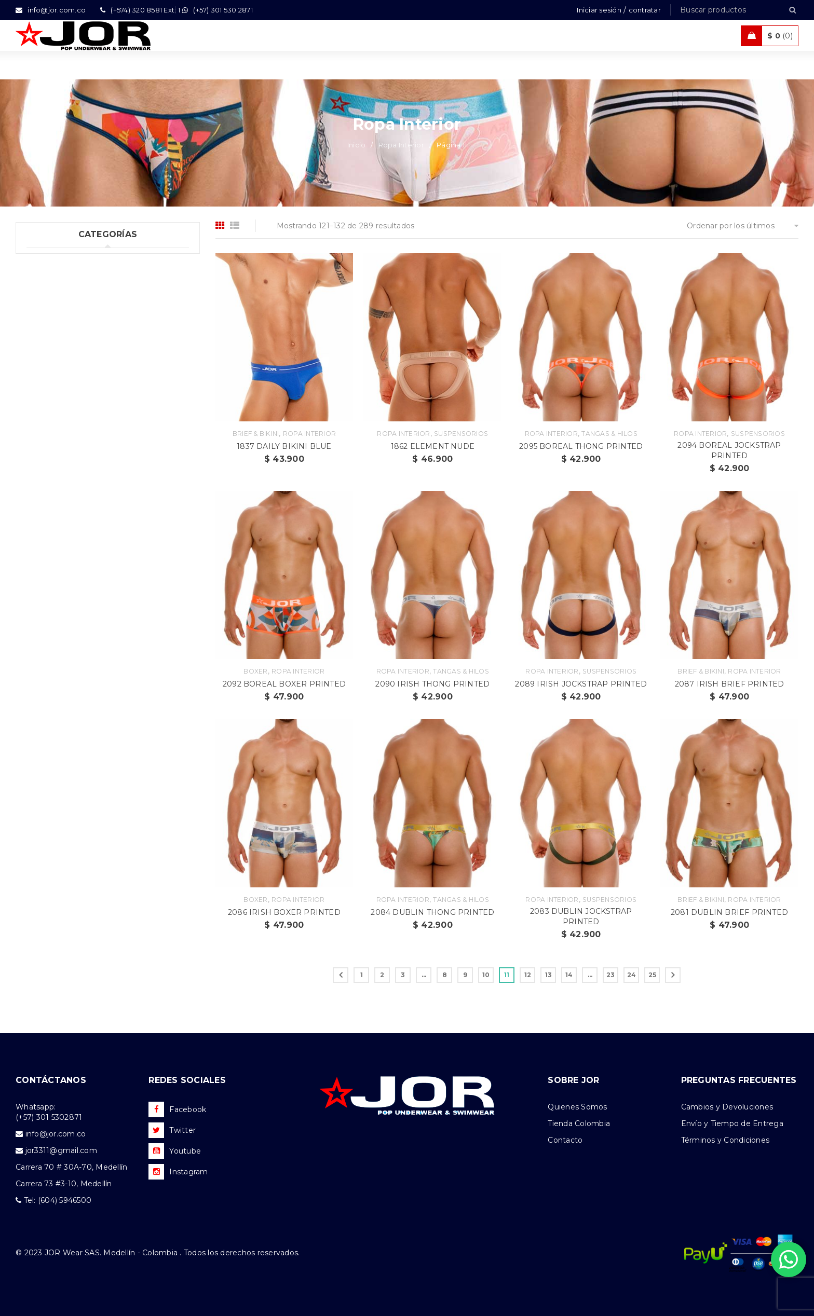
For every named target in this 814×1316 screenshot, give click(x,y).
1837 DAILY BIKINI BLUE (284, 446)
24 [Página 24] (631, 975)
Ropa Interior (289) (62, 281)
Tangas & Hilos (609, 433)
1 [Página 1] (361, 975)
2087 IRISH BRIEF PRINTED (729, 684)
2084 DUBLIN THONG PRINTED (432, 912)
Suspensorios (461, 433)
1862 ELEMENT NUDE (432, 446)
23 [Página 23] (610, 975)
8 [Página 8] (444, 975)
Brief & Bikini (256, 433)
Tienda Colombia (579, 1123)
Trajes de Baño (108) (64, 323)
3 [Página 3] (403, 975)
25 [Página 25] (652, 975)
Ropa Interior (401, 145)
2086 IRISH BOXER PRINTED (284, 912)
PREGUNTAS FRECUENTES (739, 1080)
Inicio (356, 145)
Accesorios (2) (52, 451)
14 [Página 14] (569, 975)
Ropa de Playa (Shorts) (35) (76, 366)
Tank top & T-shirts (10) (69, 302)
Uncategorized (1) (59, 260)
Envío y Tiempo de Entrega (732, 1123)
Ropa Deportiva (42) (64, 345)
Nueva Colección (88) (66, 409)
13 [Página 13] (548, 975)
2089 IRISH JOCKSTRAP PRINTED (581, 684)
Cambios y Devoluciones (727, 1107)
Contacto (565, 1140)
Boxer (255, 671)
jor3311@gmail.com (61, 1150)
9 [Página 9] (465, 975)
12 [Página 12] (528, 975)
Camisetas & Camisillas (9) (75, 430)
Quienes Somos (577, 1107)
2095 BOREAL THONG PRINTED (581, 446)
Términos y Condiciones (725, 1140)
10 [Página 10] (486, 975)
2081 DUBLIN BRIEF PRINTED (729, 912)
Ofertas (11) (47, 387)
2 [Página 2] (382, 975)
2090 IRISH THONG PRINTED (432, 684)
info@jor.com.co (55, 1134)
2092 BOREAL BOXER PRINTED (284, 684)
